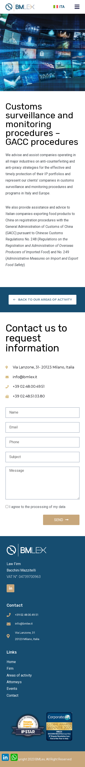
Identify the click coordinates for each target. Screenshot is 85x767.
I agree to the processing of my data (37, 507)
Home (11, 662)
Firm (10, 668)
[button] (77, 7)
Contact (12, 695)
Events (12, 688)
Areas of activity (19, 675)
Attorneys (14, 682)
